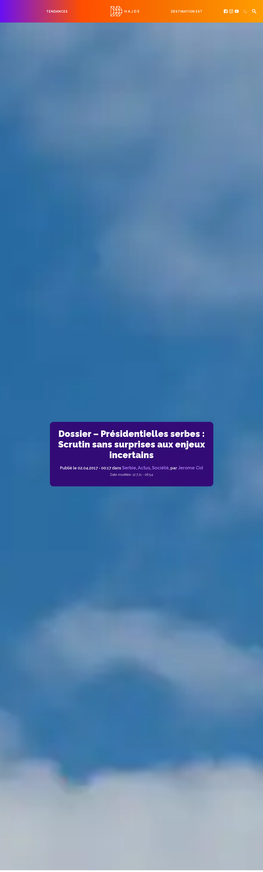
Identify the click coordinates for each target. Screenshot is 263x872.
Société (160, 467)
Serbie (129, 467)
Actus (144, 467)
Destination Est (186, 11)
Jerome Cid (190, 467)
